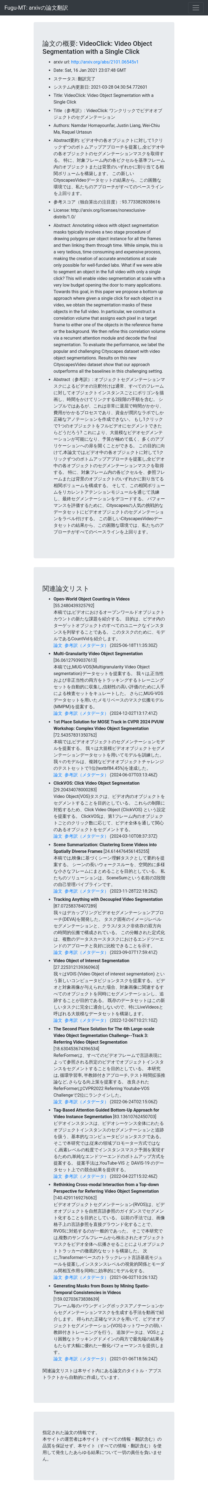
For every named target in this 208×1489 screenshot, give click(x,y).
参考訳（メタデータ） (87, 645)
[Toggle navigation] (196, 7)
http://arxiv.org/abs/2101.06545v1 (105, 62)
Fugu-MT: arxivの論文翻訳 (36, 7)
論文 (58, 645)
